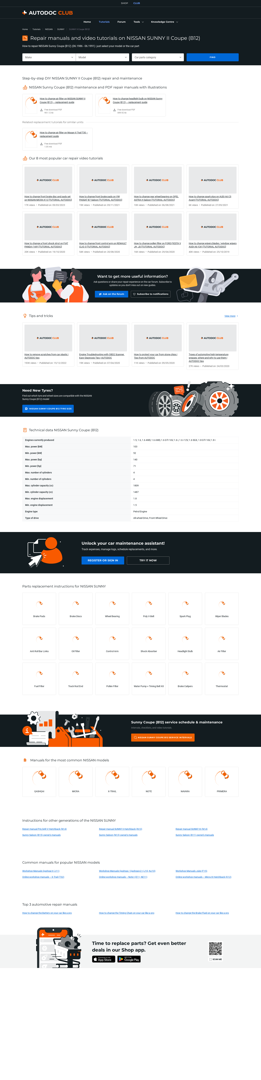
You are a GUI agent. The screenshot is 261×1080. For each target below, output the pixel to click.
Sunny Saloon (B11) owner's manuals (195, 834)
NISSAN (49, 29)
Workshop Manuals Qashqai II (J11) (40, 870)
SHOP (124, 3)
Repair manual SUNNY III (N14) (192, 828)
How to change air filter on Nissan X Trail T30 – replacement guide (64, 134)
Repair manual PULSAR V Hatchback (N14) (44, 828)
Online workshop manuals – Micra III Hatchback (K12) (203, 876)
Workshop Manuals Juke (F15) (191, 870)
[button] (138, 22)
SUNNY (60, 29)
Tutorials (36, 29)
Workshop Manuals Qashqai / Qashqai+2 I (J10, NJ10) (127, 870)
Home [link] (25, 29)
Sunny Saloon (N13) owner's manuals (118, 834)
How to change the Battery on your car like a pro (47, 912)
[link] (87, 22)
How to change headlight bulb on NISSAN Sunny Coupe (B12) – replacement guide (137, 100)
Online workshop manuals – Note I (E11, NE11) (123, 876)
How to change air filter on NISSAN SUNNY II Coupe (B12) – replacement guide (62, 100)
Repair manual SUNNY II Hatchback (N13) (120, 828)
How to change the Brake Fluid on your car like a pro (202, 912)
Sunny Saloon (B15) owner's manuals (41, 834)
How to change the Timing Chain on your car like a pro (126, 912)
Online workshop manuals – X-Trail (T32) (43, 876)
